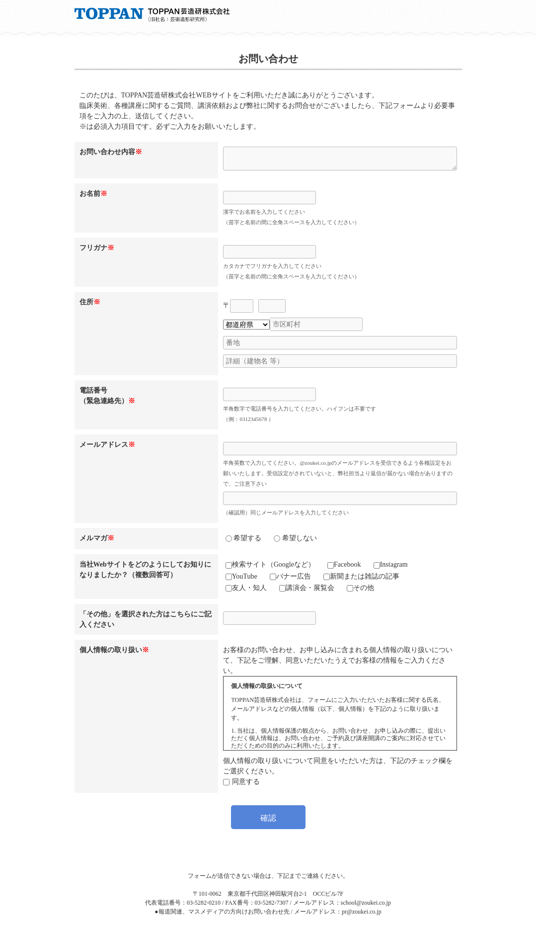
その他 (360, 588)
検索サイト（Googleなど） (270, 564)
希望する (244, 538)
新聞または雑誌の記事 (361, 576)
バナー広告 (290, 576)
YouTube (241, 576)
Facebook (344, 564)
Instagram (391, 564)
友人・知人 (246, 588)
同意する (246, 781)
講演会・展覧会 (306, 588)
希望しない (295, 538)
